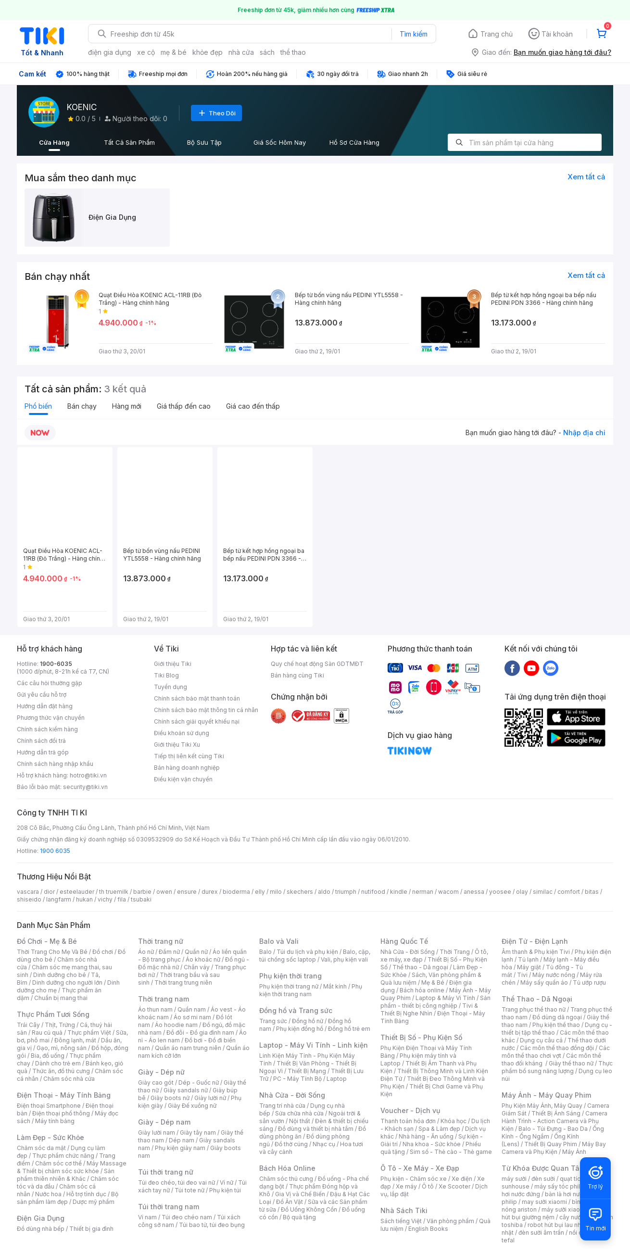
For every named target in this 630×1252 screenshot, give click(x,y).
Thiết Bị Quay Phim (550, 1144)
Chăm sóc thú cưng (286, 1178)
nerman (422, 891)
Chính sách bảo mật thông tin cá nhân (206, 710)
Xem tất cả (586, 176)
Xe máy (406, 1186)
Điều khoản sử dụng (181, 733)
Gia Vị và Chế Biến (300, 1194)
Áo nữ (146, 951)
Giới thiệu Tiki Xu (177, 744)
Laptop (337, 1078)
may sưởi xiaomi (544, 1201)
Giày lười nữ (210, 1098)
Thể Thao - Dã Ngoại (537, 999)
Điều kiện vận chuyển (183, 779)
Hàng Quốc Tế (404, 941)
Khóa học (453, 1121)
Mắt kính (335, 986)
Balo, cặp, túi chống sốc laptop (314, 955)
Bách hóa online (422, 990)
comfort (568, 891)
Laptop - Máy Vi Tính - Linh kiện (313, 1045)
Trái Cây (28, 1024)
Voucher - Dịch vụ (410, 1110)
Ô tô (428, 1186)
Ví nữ (226, 1182)
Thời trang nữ (160, 941)
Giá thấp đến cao (184, 406)
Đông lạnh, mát (75, 1040)
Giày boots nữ (170, 1098)
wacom (448, 891)
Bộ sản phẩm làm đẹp (67, 1197)
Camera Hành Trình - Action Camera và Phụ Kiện (554, 1121)
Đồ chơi (102, 951)
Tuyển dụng (170, 686)
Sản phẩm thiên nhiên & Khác (65, 1174)
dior (49, 891)
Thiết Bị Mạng (307, 1071)
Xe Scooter (454, 1186)
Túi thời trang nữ (165, 1172)
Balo (265, 951)
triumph (345, 891)
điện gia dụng (109, 52)
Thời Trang (455, 951)
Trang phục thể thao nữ (534, 1009)
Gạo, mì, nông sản (62, 1048)
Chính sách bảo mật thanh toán (197, 698)
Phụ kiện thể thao (556, 1024)
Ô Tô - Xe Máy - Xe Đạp (419, 1168)
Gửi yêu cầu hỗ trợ (41, 694)
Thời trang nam (163, 999)
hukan (84, 899)
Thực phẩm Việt (89, 1032)
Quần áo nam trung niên (188, 1048)
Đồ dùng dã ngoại (557, 1017)
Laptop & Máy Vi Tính (445, 998)
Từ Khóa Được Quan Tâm (543, 1168)
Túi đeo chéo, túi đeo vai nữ (176, 1182)
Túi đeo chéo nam (187, 1217)
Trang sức (273, 1021)
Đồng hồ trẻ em (349, 1028)
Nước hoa (48, 1194)
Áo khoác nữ (203, 959)
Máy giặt (529, 967)
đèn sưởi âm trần (541, 1232)
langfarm (58, 899)
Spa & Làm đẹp (439, 1128)
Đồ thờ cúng (291, 1144)
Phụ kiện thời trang (290, 976)
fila (121, 899)
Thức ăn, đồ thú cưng (61, 1071)
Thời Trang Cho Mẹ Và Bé (52, 951)
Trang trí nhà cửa (282, 1105)
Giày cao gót (156, 1082)
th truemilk (113, 891)
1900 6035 (55, 850)
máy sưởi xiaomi (564, 1209)
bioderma (236, 891)
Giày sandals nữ (186, 1090)
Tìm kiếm (414, 34)
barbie (142, 891)
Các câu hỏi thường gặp (49, 683)
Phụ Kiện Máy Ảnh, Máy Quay (542, 1105)
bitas (592, 891)
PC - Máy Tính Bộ (297, 1078)
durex (210, 891)
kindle (398, 891)
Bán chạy (82, 406)
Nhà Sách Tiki (404, 1210)
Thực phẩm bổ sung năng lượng (557, 1067)
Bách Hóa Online (287, 1168)
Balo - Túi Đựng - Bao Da (553, 1128)
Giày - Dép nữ (161, 1072)
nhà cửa (241, 52)
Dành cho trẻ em (58, 1063)
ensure (187, 891)
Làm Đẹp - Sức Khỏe (50, 1137)
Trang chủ (496, 34)
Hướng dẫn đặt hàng (45, 706)
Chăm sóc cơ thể (58, 1163)
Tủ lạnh (528, 959)
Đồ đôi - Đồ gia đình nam (200, 1032)
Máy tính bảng (55, 1121)
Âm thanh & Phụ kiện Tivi (536, 951)
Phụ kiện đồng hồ (299, 1028)
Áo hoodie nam (176, 1024)
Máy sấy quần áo (544, 982)
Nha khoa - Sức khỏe (432, 1144)
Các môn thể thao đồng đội (557, 1048)
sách (267, 52)
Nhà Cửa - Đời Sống (292, 1095)
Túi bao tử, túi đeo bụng (212, 1224)
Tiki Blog (166, 675)
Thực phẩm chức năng (63, 1155)
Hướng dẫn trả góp (43, 752)
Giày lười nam (156, 1132)
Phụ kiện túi (225, 1190)
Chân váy (197, 967)
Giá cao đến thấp (253, 406)
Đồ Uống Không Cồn (309, 1209)
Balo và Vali (279, 941)
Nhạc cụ (324, 1144)
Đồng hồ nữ (307, 1021)
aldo (324, 891)
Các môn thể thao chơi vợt (556, 1051)
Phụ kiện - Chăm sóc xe (413, 1178)
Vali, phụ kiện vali (344, 959)
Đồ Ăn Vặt (289, 1201)
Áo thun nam (155, 1009)
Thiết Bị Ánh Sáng (555, 1113)
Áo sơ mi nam (192, 1017)
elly (260, 891)
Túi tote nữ (189, 1190)
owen (164, 891)
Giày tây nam (198, 1132)
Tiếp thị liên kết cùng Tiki (189, 756)
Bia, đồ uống (47, 1055)
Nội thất (299, 1121)
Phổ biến (38, 406)
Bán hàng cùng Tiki (297, 675)
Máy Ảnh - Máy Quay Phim (546, 1095)
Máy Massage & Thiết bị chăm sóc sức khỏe (71, 1167)
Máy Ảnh (574, 1151)
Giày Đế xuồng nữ (192, 1105)
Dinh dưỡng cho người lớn (67, 982)
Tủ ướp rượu (589, 982)
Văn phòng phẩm (450, 1221)
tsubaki (141, 899)
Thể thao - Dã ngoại (420, 967)
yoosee (500, 891)
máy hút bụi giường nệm (553, 1213)
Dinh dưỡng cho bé (59, 974)
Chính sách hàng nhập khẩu (55, 763)
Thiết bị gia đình (91, 1228)
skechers (300, 891)
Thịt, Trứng (60, 1024)
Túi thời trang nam (168, 1206)
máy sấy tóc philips (561, 1186)
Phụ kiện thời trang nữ (288, 986)
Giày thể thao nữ (571, 1063)
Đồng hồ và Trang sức (295, 1010)
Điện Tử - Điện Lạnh (535, 941)
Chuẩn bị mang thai (61, 998)
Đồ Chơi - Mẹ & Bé (47, 941)
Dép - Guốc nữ (198, 1082)
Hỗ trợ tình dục (86, 1194)
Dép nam (181, 1140)
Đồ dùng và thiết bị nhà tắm (315, 1128)
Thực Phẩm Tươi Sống (53, 1014)
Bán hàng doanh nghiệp (187, 767)
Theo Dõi (216, 113)
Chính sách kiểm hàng (47, 729)
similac (543, 891)
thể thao (293, 52)
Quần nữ (196, 951)
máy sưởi (514, 1178)
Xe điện (462, 1178)
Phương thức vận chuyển (51, 717)
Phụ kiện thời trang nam (310, 990)
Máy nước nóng (553, 974)
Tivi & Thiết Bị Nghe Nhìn (429, 1009)
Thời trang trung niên (183, 982)
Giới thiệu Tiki (172, 663)
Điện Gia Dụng (40, 1218)
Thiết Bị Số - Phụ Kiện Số (421, 1037)
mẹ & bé (174, 52)
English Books (428, 1228)
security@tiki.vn (85, 786)
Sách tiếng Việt (401, 1221)
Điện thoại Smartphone (49, 1105)
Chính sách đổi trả (41, 740)
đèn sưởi (543, 1178)
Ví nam (147, 1217)
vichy (105, 899)
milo (276, 891)
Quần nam (191, 1009)
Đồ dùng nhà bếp (40, 1228)
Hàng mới (126, 406)
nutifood (373, 891)
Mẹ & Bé (432, 982)
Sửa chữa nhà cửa (299, 1113)
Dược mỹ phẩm (93, 1201)
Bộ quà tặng (299, 1217)
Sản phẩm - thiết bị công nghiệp (435, 1001)
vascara (28, 891)
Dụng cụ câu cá (541, 1040)
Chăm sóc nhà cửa (69, 1078)
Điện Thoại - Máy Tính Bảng (64, 1095)
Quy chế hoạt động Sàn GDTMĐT (317, 663)
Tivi (522, 974)
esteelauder (77, 891)
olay (522, 891)
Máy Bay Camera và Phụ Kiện (554, 1147)
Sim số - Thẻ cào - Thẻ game (451, 1151)
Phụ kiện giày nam (180, 1148)
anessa (474, 891)
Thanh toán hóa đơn (408, 1121)
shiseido (29, 899)
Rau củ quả (47, 1032)
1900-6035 (56, 663)
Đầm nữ (169, 951)
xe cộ (146, 52)
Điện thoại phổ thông (61, 1113)
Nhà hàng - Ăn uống (426, 1136)
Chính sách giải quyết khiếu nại (196, 721)
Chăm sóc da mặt (41, 1148)
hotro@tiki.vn (88, 775)
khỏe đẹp (207, 52)
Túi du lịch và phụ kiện (307, 951)
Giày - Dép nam (164, 1122)
